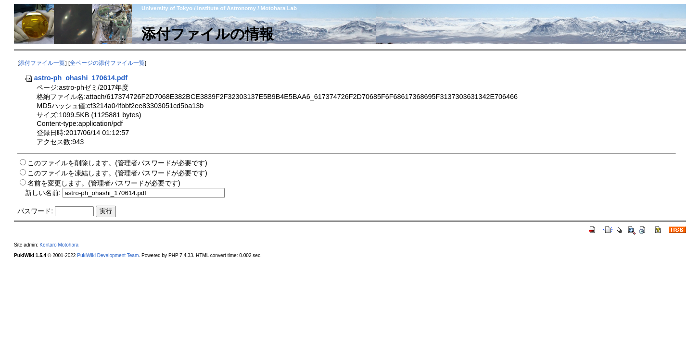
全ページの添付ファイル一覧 (107, 63)
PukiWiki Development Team (108, 255)
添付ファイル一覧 (42, 63)
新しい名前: (43, 193)
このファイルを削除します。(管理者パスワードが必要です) (117, 163)
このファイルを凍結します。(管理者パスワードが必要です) (117, 173)
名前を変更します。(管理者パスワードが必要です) (103, 183)
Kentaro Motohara (58, 244)
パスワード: (35, 211)
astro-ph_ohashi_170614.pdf (76, 78)
